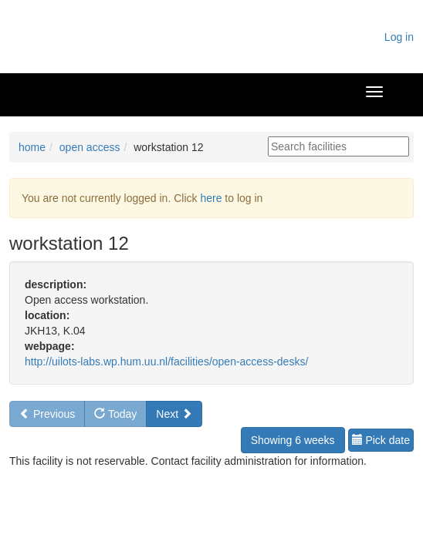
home (32, 147)
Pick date (381, 440)
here (211, 198)
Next (174, 414)
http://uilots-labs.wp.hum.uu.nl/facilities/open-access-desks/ (166, 361)
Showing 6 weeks (293, 440)
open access (89, 147)
